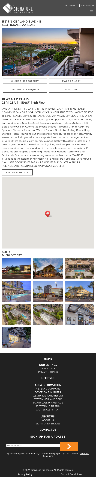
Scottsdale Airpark (48, 406)
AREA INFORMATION (48, 384)
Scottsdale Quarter (48, 392)
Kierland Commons (48, 388)
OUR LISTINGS (48, 364)
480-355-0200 (71, 5)
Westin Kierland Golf (48, 399)
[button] (48, 214)
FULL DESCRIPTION (17, 172)
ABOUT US (47, 416)
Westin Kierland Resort (48, 395)
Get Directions (87, 5)
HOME (48, 358)
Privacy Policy (25, 474)
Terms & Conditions (71, 474)
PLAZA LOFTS (48, 368)
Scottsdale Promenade (48, 402)
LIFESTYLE (47, 378)
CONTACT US (48, 429)
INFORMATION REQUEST (25, 89)
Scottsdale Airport (48, 409)
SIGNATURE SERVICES (48, 423)
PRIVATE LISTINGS (48, 372)
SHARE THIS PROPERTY (25, 81)
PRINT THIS (71, 89)
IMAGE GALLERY (71, 81)
